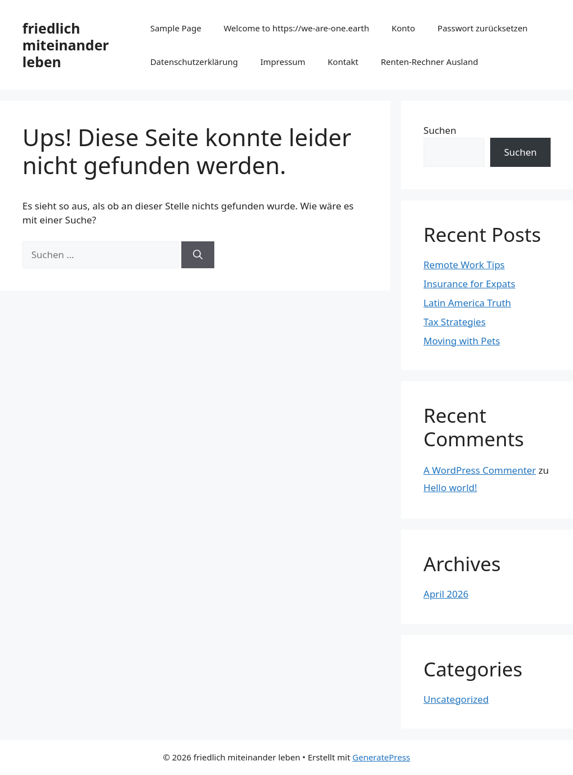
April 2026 (446, 593)
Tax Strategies (455, 321)
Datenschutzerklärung (194, 61)
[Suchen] (197, 254)
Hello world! (450, 487)
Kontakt (343, 61)
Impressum (282, 61)
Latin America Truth (467, 302)
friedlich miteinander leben (65, 44)
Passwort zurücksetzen (483, 28)
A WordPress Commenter (480, 470)
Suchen (440, 130)
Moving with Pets (462, 340)
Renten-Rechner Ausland (429, 61)
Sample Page (175, 28)
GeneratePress (381, 757)
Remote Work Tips (464, 264)
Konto (403, 28)
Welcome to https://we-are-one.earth (296, 28)
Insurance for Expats (469, 283)
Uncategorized (456, 699)
